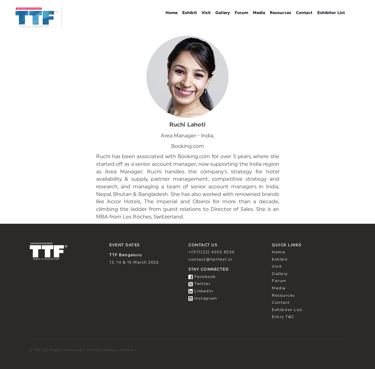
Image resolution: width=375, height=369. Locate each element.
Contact (304, 13)
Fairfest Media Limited (109, 350)
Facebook (202, 277)
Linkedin (200, 291)
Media (259, 13)
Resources (280, 13)
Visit (206, 13)
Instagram (202, 298)
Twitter (199, 284)
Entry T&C (283, 317)
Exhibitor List (331, 13)
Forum (241, 13)
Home (172, 13)
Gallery (222, 13)
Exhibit (189, 13)
